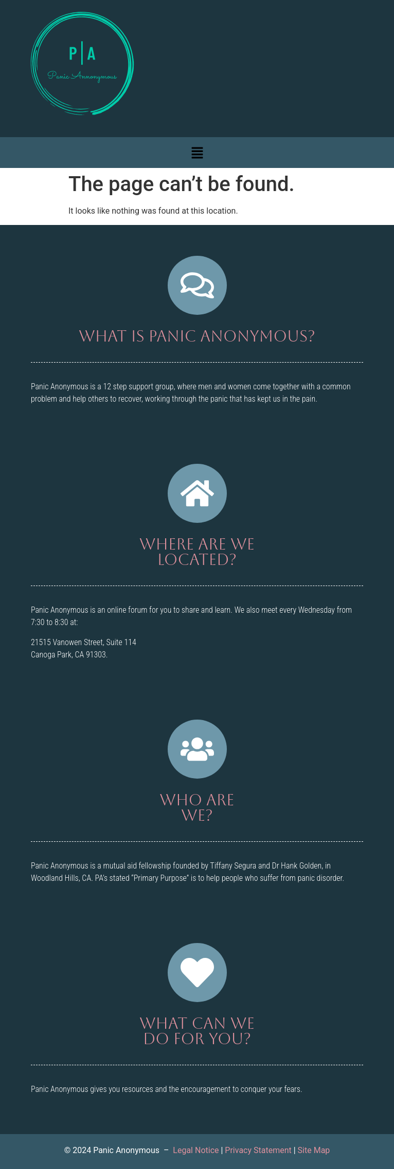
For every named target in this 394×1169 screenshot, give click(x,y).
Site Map (314, 1150)
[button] (197, 152)
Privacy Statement (258, 1150)
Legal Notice (196, 1150)
